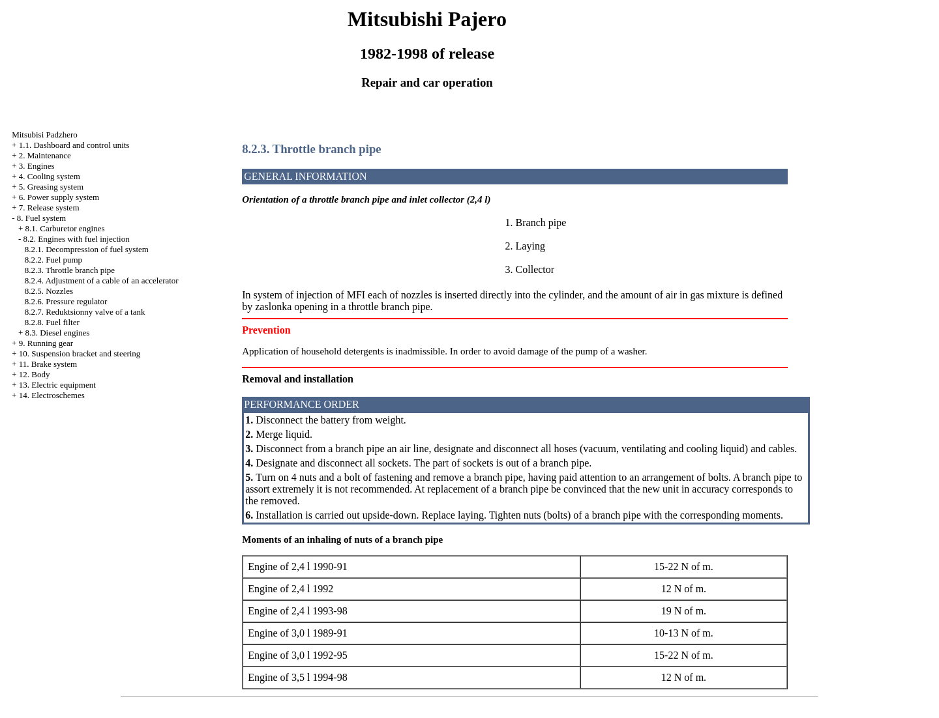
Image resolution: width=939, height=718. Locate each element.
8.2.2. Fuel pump (53, 260)
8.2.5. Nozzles (49, 291)
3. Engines (37, 166)
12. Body (34, 374)
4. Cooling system (49, 176)
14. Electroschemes (52, 395)
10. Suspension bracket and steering (80, 353)
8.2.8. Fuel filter (52, 322)
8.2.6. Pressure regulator (66, 301)
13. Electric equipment (57, 385)
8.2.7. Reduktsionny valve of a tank (85, 312)
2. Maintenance (45, 155)
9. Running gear (46, 343)
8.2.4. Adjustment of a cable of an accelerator (102, 280)
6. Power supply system (59, 197)
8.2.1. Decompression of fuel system (87, 249)
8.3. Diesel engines (57, 332)
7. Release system (49, 207)
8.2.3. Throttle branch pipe (70, 270)
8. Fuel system (41, 218)
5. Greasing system (51, 187)
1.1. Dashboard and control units (74, 145)
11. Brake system (48, 364)
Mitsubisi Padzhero (45, 134)
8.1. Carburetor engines (64, 228)
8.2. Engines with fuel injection (76, 239)
